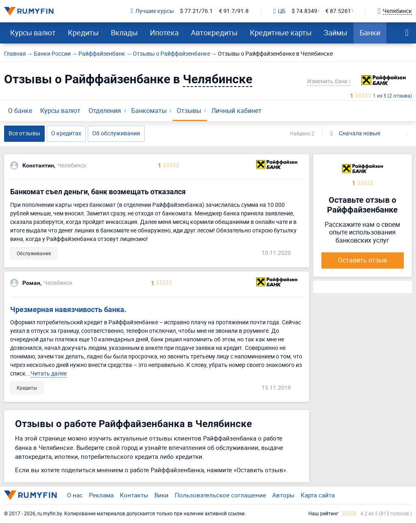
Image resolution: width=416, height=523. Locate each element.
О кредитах (66, 133)
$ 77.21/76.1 (196, 11)
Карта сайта (318, 495)
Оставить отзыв (362, 260)
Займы (335, 32)
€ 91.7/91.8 (234, 11)
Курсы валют (33, 32)
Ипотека (164, 32)
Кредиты (83, 32)
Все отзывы (24, 133)
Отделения (105, 110)
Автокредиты (214, 32)
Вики (161, 495)
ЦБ (279, 11)
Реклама (101, 495)
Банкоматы (149, 110)
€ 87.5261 (338, 11)
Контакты (134, 495)
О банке (20, 110)
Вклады (124, 32)
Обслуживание (34, 253)
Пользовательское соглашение (220, 495)
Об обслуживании (116, 133)
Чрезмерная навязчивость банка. (68, 309)
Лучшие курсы (152, 11)
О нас (75, 495)
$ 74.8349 (304, 11)
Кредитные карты (281, 32)
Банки (370, 32)
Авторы (283, 495)
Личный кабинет (236, 110)
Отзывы (189, 110)
